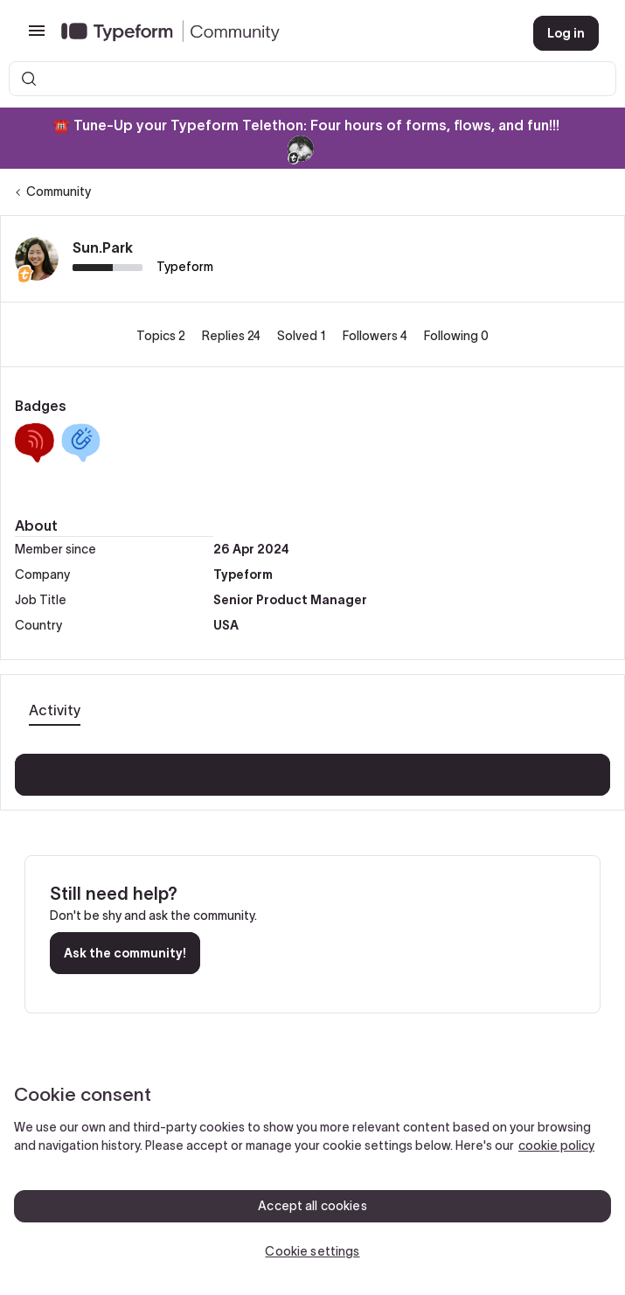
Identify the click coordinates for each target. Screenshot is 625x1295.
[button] (36, 37)
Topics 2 (162, 336)
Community (58, 191)
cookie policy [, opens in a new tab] (556, 1145)
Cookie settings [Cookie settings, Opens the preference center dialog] (312, 1251)
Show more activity (312, 769)
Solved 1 (303, 336)
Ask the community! (125, 953)
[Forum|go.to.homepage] (283, 33)
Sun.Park (103, 247)
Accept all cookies (312, 1206)
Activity (54, 710)
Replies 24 (232, 336)
